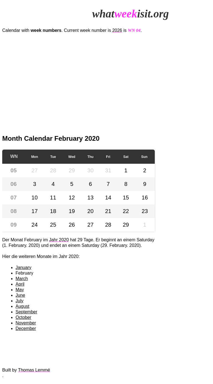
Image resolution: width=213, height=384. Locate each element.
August (22, 306)
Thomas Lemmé (34, 370)
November (26, 323)
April (20, 284)
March (22, 278)
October (23, 317)
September (26, 311)
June (20, 295)
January (23, 267)
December (26, 328)
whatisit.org (130, 13)
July (19, 300)
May (20, 289)
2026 (117, 30)
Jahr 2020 (59, 239)
